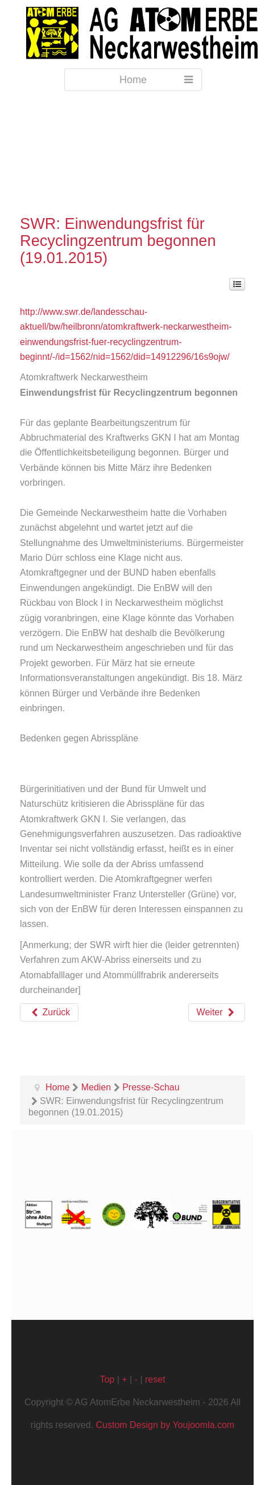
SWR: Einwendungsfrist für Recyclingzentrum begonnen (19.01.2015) (118, 240)
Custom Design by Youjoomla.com (165, 1425)
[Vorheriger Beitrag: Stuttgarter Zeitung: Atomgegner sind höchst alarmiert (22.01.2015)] (49, 1012)
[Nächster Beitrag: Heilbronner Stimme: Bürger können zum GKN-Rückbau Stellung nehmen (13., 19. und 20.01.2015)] (216, 1012)
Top (107, 1379)
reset (155, 1379)
